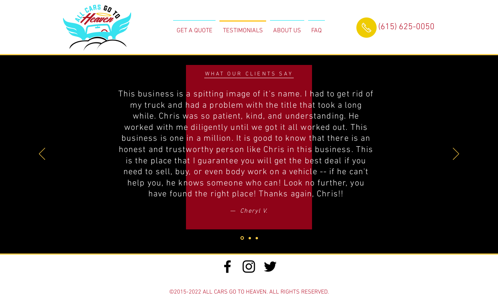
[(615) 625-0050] (406, 27)
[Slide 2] (257, 238)
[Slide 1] (250, 238)
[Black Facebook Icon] (227, 266)
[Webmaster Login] (248, 281)
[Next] (456, 154)
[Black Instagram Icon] (248, 266)
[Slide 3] (242, 238)
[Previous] (42, 154)
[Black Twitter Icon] (270, 266)
